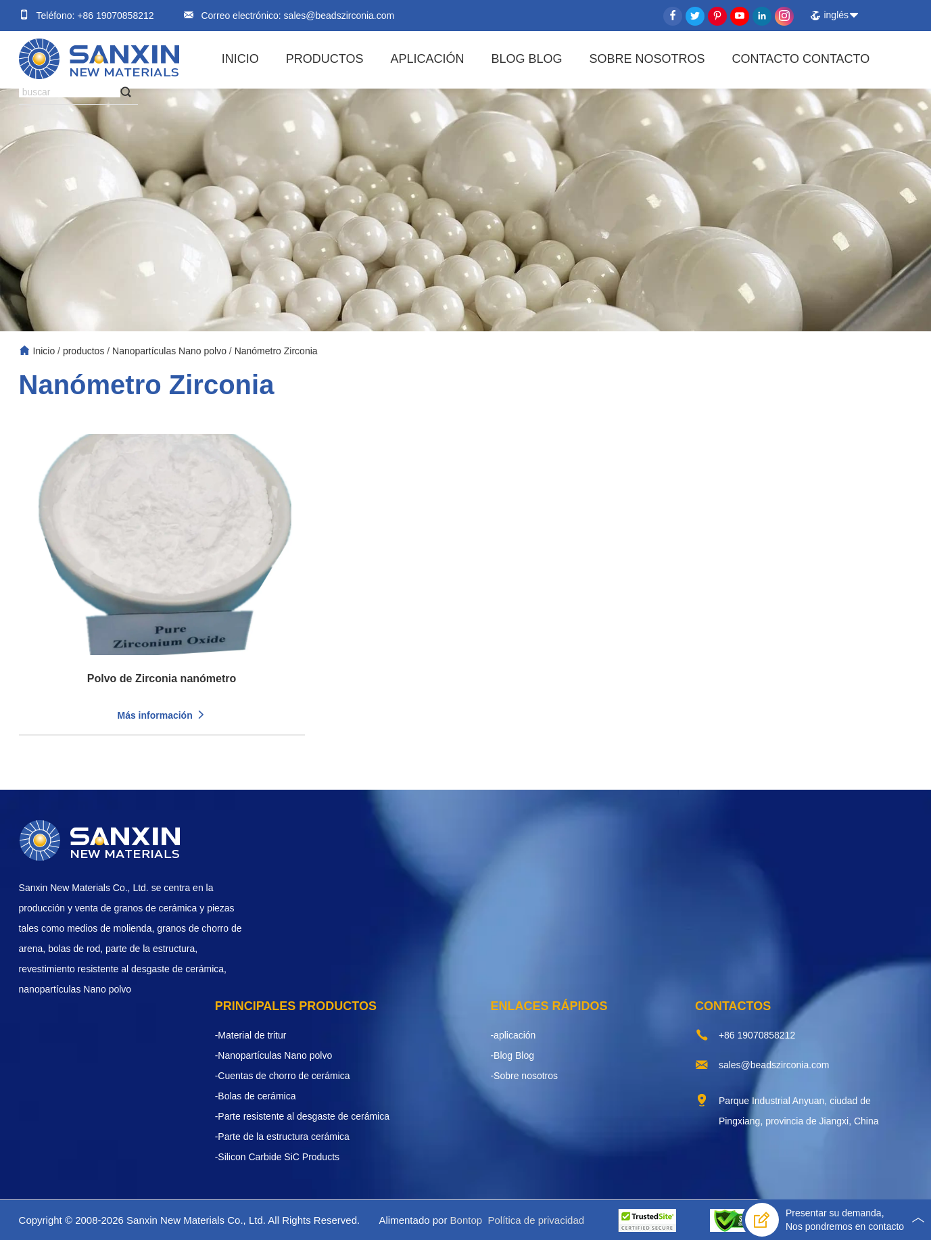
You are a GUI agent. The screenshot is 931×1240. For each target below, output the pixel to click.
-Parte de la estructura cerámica (282, 1136)
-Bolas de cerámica (255, 1096)
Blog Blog (526, 59)
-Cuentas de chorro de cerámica (282, 1075)
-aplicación (512, 1035)
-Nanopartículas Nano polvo (274, 1055)
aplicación (427, 59)
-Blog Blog (512, 1055)
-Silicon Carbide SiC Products (277, 1156)
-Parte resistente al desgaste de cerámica (302, 1116)
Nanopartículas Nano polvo (169, 350)
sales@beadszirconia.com (338, 15)
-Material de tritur (251, 1035)
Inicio (240, 59)
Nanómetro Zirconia (276, 350)
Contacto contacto (801, 59)
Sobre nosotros (647, 59)
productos (325, 59)
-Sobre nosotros (524, 1075)
